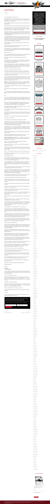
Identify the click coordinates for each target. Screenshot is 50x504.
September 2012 (35, 316)
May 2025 (34, 158)
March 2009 (34, 384)
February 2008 (35, 406)
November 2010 (35, 351)
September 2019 (35, 180)
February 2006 (35, 446)
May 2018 (34, 203)
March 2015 (34, 266)
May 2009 (34, 381)
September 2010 (35, 354)
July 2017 (34, 220)
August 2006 (35, 436)
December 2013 (35, 291)
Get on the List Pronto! (39, 32)
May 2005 (34, 461)
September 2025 (35, 155)
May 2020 (34, 170)
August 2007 (35, 416)
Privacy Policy (5, 501)
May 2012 (34, 323)
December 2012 (35, 311)
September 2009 (35, 374)
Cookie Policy (9, 501)
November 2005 (35, 451)
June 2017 (34, 221)
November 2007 (35, 411)
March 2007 (34, 424)
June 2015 (34, 261)
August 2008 (35, 396)
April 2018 (34, 205)
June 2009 (34, 379)
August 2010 (35, 356)
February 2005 (35, 466)
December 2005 (35, 449)
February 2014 (35, 288)
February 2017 (35, 228)
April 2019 (34, 185)
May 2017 (34, 223)
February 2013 (35, 308)
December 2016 (35, 231)
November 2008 (35, 391)
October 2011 (35, 333)
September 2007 (35, 414)
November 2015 (35, 253)
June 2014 (34, 281)
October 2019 (35, 178)
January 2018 (35, 210)
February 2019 (35, 188)
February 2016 (35, 248)
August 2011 (35, 336)
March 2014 (34, 286)
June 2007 (34, 419)
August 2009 (35, 376)
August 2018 (35, 198)
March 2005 (34, 464)
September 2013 (35, 296)
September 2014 (35, 276)
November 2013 (35, 293)
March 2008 (34, 404)
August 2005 (35, 456)
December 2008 (35, 389)
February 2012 (35, 328)
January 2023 (35, 165)
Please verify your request (37, 492)
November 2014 (35, 273)
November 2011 (35, 331)
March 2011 (34, 344)
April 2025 (34, 160)
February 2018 (35, 208)
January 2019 (35, 190)
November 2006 (35, 431)
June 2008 (34, 399)
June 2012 (34, 321)
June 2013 (34, 301)
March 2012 (34, 326)
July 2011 (34, 338)
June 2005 (34, 459)
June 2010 (34, 359)
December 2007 (35, 409)
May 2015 (34, 263)
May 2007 (34, 421)
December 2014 (35, 271)
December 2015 (35, 251)
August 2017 (35, 218)
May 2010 (34, 361)
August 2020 (35, 168)
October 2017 (35, 215)
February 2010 (35, 366)
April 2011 (34, 343)
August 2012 (35, 318)
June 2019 (34, 183)
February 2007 (35, 426)
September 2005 (35, 454)
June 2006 (34, 439)
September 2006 (35, 434)
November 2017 (35, 213)
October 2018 (35, 195)
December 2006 (35, 429)
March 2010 (34, 364)
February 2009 (35, 386)
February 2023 (35, 163)
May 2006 (34, 441)
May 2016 (34, 243)
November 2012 (35, 313)
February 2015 (35, 268)
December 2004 (35, 469)
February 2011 (35, 346)
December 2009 (35, 369)
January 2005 (35, 467)
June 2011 (34, 339)
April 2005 (34, 462)
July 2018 (34, 200)
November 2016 (35, 233)
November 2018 (35, 193)
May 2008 (34, 401)
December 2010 (35, 349)
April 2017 (34, 225)
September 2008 (35, 394)
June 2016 (34, 241)
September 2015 (35, 256)
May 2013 (34, 303)
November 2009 (35, 371)
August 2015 (35, 258)
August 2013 (35, 298)
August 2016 (35, 238)
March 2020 (34, 173)
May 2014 (34, 283)
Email (34, 489)
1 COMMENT (5, 12)
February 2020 (35, 175)
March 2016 (34, 246)
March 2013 (34, 306)
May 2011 (34, 341)
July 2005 (34, 457)
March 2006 (34, 444)
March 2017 (34, 226)
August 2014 (35, 278)
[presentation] (39, 494)
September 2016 (35, 236)
